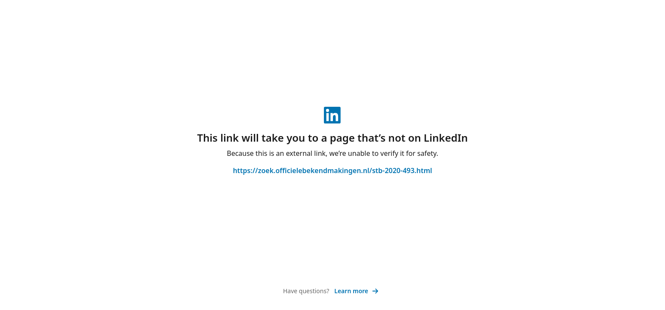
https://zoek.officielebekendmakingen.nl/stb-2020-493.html (332, 170)
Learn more (356, 291)
